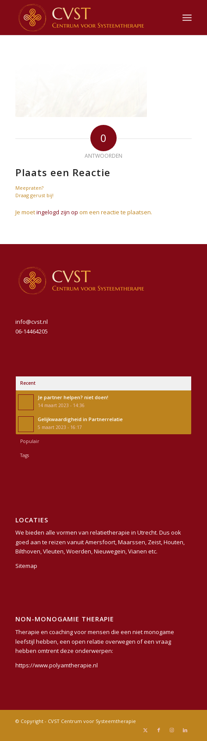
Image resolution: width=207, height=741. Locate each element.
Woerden (78, 551)
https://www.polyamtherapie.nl (56, 665)
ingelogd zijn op (57, 212)
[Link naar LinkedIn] (185, 730)
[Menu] (187, 17)
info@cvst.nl (31, 322)
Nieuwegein (109, 551)
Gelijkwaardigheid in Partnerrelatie (80, 419)
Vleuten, (54, 551)
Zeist (154, 542)
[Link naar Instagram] (171, 730)
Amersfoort (100, 542)
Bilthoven (27, 551)
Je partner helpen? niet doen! (73, 397)
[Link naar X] (145, 730)
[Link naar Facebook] (158, 730)
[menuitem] (187, 17)
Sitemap (26, 566)
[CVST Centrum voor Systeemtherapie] (85, 17)
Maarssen (131, 542)
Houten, (174, 542)
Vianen (137, 551)
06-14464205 (31, 331)
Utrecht (147, 532)
